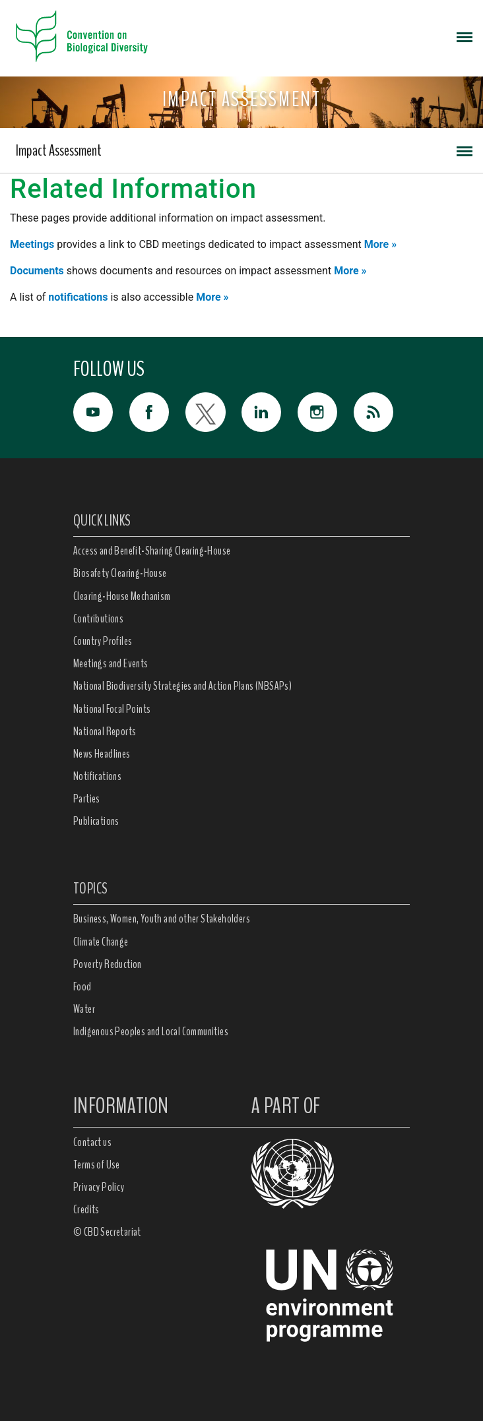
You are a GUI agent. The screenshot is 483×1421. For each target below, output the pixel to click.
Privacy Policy (99, 1187)
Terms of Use (96, 1164)
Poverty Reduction (107, 964)
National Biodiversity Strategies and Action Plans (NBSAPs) (182, 686)
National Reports (104, 731)
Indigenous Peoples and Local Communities (150, 1031)
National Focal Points (111, 709)
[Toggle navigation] (464, 36)
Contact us (92, 1142)
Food (82, 986)
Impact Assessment (59, 150)
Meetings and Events (110, 663)
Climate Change (101, 942)
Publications (96, 821)
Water (84, 1009)
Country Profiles (102, 641)
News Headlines (102, 754)
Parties (86, 798)
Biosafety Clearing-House (120, 573)
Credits (86, 1209)
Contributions (98, 618)
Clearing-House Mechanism (122, 596)
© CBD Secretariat (107, 1232)
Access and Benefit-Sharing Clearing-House (151, 551)
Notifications (97, 776)
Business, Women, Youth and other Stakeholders (161, 918)
